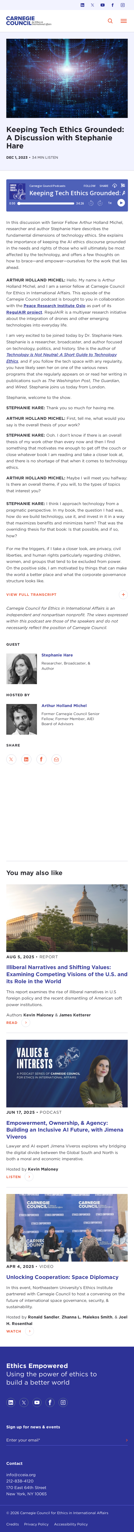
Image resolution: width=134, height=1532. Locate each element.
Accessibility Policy (71, 1524)
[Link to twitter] (92, 5)
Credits (12, 1524)
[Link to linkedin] (82, 5)
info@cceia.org (21, 1474)
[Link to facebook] (113, 5)
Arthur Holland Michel (64, 705)
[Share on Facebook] (41, 759)
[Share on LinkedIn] (26, 759)
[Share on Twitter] (11, 759)
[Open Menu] (124, 21)
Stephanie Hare (57, 655)
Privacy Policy (36, 1524)
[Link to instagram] (123, 5)
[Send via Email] (57, 759)
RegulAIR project (24, 312)
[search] (110, 20)
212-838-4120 (19, 1481)
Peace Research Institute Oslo (54, 305)
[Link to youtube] (103, 5)
